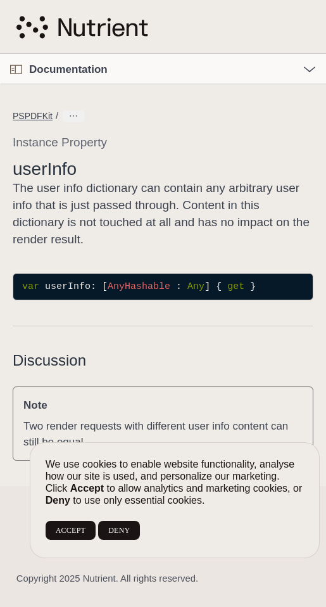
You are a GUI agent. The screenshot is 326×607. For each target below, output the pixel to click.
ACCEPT (70, 530)
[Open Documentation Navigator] (16, 69)
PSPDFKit (33, 116)
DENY (119, 530)
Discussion (49, 360)
